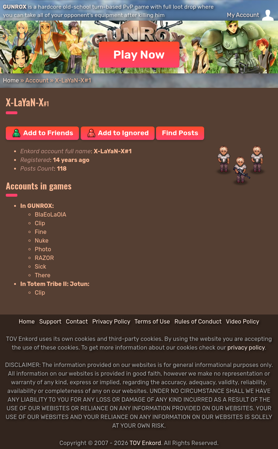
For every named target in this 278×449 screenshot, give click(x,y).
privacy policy (246, 347)
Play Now (139, 54)
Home (11, 80)
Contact (77, 321)
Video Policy (242, 321)
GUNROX (14, 7)
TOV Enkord (145, 443)
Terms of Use (152, 321)
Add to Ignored (118, 133)
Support (50, 321)
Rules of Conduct (198, 321)
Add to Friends (42, 133)
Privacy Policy (111, 321)
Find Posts (180, 133)
